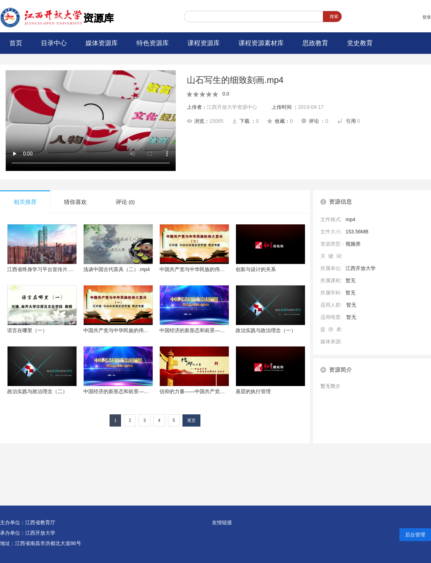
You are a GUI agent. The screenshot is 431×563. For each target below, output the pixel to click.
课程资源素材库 (261, 43)
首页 (15, 43)
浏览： (205, 121)
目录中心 (54, 43)
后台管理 (415, 535)
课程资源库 (203, 43)
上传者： (222, 107)
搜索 (334, 16)
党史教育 (360, 43)
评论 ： (314, 121)
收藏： (280, 121)
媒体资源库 (101, 43)
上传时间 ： (298, 107)
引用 (348, 121)
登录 (426, 17)
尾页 (191, 420)
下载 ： (245, 121)
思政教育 (315, 43)
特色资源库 (152, 43)
